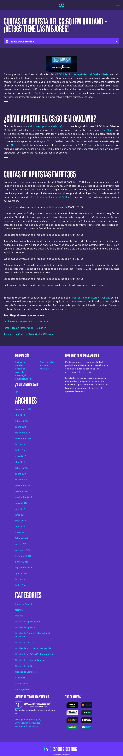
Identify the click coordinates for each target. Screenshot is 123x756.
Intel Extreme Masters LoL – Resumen (25, 327)
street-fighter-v (22, 683)
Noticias (19, 615)
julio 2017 (20, 509)
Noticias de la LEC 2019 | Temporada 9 (34, 654)
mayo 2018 (20, 456)
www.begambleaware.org (27, 722)
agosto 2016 (21, 573)
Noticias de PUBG (23, 666)
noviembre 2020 (23, 409)
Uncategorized (22, 689)
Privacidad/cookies (24, 378)
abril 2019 (20, 415)
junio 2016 (20, 585)
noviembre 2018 (23, 438)
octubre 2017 (21, 491)
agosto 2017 (21, 503)
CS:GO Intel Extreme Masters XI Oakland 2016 (81, 74)
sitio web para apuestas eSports (49, 126)
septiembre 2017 (23, 497)
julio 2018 (20, 444)
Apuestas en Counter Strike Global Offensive (29, 334)
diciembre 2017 (23, 479)
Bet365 (107, 130)
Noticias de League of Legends (30, 660)
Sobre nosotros (47, 362)
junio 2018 (20, 450)
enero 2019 (20, 426)
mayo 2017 (20, 520)
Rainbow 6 (20, 677)
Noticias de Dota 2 (24, 642)
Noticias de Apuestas (25, 627)
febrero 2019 (21, 421)
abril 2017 (20, 526)
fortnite (19, 609)
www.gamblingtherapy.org (28, 719)
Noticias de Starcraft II (26, 672)
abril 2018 (20, 462)
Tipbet (100, 145)
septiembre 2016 (23, 567)
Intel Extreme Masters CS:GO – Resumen (26, 321)
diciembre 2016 (23, 550)
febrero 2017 (21, 538)
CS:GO (72, 301)
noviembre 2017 (23, 485)
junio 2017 (20, 514)
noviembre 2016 (23, 556)
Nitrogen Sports (20, 145)
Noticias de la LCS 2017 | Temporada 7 (34, 648)
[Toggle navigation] (118, 4)
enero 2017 (20, 544)
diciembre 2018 (23, 432)
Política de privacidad (20, 370)
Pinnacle (89, 145)
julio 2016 (20, 579)
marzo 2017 (21, 532)
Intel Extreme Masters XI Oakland (52, 197)
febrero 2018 (21, 468)
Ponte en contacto (44, 367)
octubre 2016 (21, 561)
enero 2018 (20, 473)
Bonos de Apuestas (24, 604)
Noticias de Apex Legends (28, 621)
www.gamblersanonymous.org (30, 726)
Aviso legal (20, 375)
